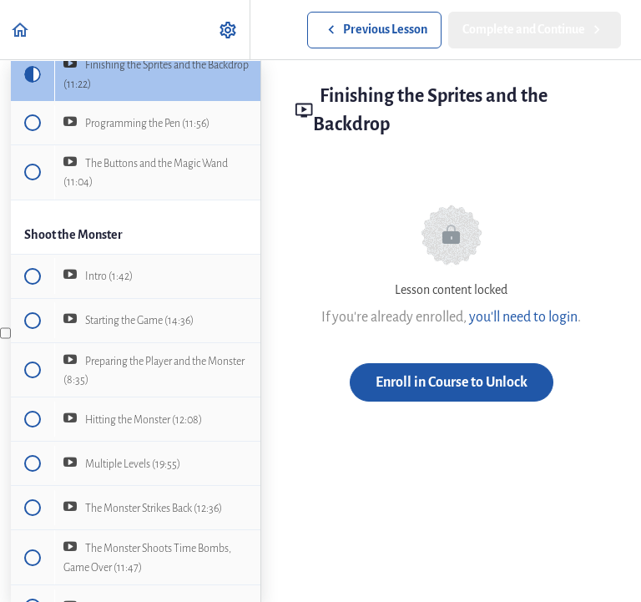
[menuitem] (229, 29)
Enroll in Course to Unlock (451, 382)
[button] (21, 29)
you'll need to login (523, 317)
